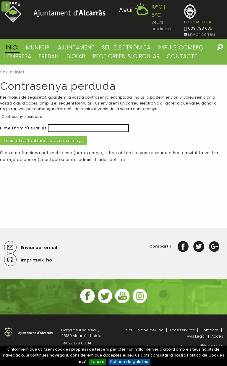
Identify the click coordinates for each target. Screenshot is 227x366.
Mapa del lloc (150, 330)
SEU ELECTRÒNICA (126, 48)
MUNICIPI (38, 48)
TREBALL (48, 56)
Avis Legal (196, 336)
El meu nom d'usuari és (23, 128)
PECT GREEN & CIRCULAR (126, 56)
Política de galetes (129, 362)
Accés (217, 336)
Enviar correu (201, 34)
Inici (12, 48)
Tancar (97, 362)
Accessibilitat (181, 330)
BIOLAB (76, 56)
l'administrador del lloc (101, 160)
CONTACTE (182, 56)
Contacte (209, 330)
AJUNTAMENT (76, 48)
